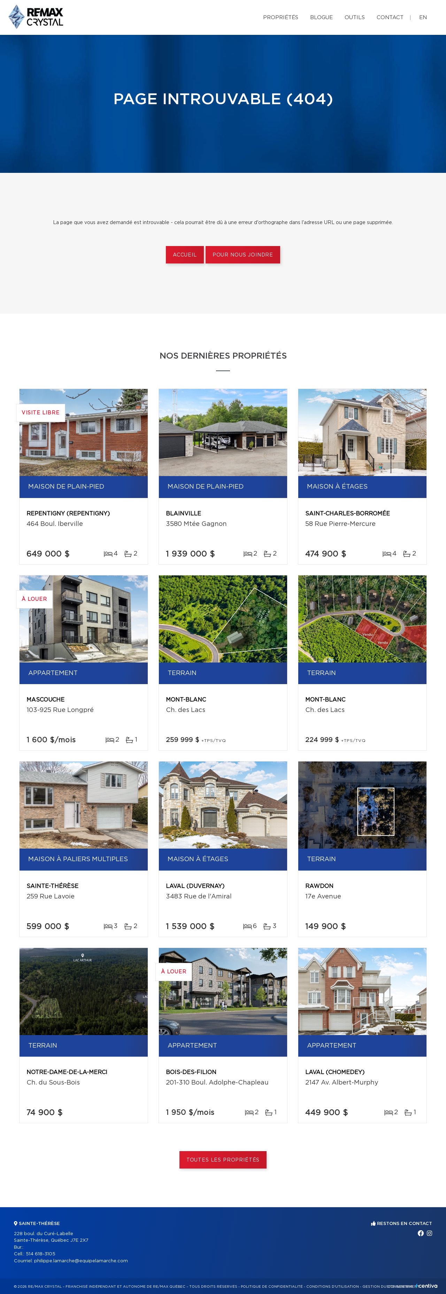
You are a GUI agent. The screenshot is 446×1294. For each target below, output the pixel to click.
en (423, 17)
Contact (390, 17)
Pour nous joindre (243, 255)
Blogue (321, 17)
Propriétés (280, 17)
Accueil (185, 255)
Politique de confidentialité (272, 1286)
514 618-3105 (40, 1254)
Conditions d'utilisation (332, 1286)
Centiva (426, 1286)
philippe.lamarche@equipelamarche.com (81, 1261)
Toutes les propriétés (223, 1160)
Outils (355, 17)
